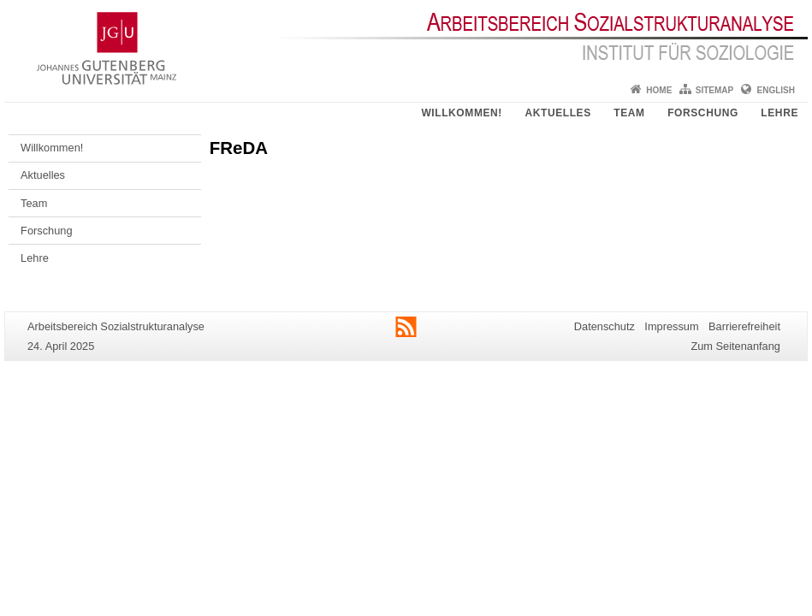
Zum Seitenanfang (735, 346)
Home (659, 90)
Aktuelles (557, 113)
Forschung (702, 113)
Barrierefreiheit (744, 326)
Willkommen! (461, 113)
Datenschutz (604, 326)
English (776, 90)
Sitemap (714, 90)
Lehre (779, 113)
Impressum (671, 326)
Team (628, 113)
